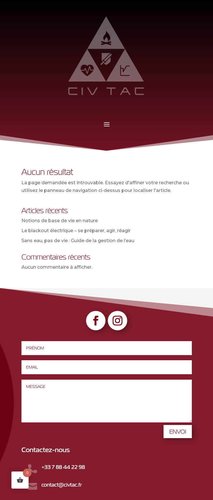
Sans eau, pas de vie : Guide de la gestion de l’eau (77, 240)
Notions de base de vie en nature (59, 220)
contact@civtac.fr (61, 484)
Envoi (177, 431)
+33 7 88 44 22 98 (63, 467)
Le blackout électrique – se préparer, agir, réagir (76, 230)
